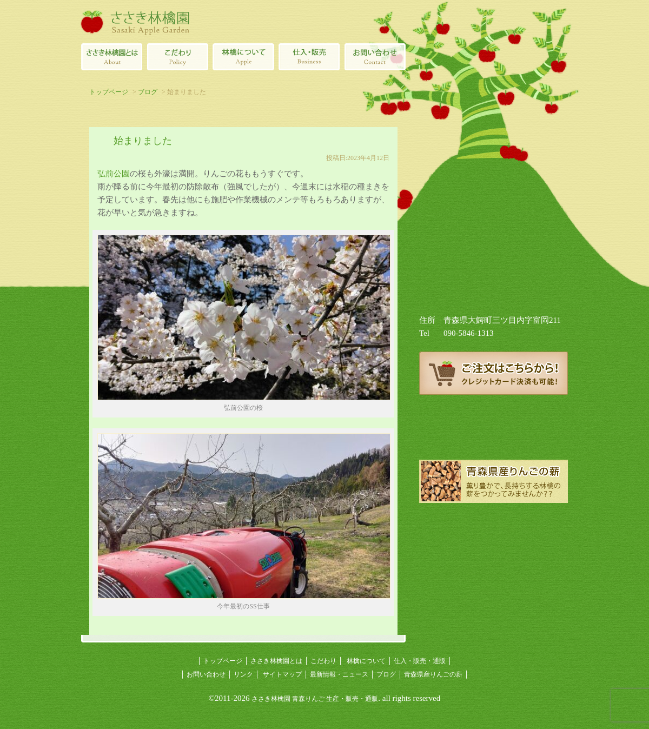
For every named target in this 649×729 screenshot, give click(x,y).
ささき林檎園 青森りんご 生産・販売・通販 (314, 699)
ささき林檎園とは (111, 56)
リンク (243, 674)
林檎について (243, 56)
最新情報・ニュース (339, 674)
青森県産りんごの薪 (493, 481)
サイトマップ (282, 674)
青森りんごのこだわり (177, 56)
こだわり (323, 661)
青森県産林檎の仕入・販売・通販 (309, 56)
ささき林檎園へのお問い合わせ (375, 56)
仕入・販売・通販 (420, 661)
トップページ (108, 92)
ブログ (147, 92)
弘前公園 (113, 173)
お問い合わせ (206, 674)
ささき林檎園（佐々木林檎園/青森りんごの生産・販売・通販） (135, 21)
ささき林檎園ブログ (493, 432)
